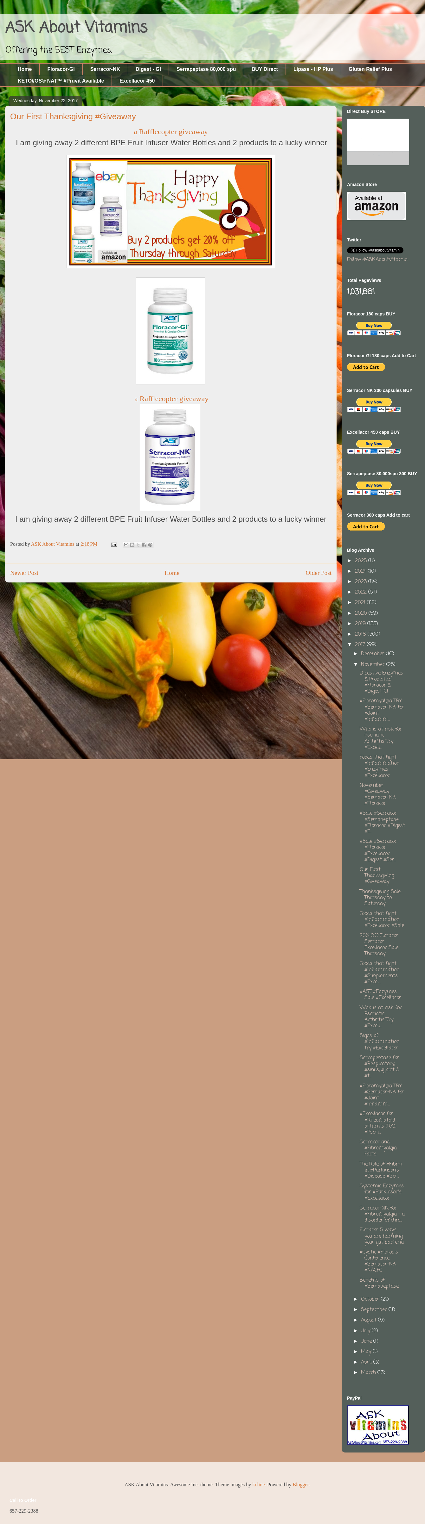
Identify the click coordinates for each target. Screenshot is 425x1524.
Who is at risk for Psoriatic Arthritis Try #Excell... (381, 738)
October (371, 1299)
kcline (258, 1484)
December (373, 654)
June (367, 1341)
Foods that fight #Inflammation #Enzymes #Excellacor (379, 767)
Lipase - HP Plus (313, 69)
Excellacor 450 (137, 81)
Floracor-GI (60, 69)
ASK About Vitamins (76, 28)
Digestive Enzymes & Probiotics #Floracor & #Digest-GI (381, 682)
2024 (361, 571)
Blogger (301, 1484)
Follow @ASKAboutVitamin (377, 260)
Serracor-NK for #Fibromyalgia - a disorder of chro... (382, 1214)
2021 (361, 602)
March (369, 1373)
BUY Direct (265, 69)
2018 (361, 634)
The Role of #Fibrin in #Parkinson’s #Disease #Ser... (381, 1170)
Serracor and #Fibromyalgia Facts (378, 1148)
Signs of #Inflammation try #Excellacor (379, 1042)
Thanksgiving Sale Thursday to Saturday (380, 898)
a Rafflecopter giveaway (171, 132)
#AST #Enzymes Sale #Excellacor (380, 995)
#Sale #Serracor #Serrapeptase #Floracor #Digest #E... (382, 823)
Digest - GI (148, 69)
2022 (361, 592)
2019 (361, 624)
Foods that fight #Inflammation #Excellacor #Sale (382, 920)
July (366, 1331)
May (367, 1352)
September (375, 1310)
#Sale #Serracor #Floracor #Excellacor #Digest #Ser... (378, 851)
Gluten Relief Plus (370, 69)
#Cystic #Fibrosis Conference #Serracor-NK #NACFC (379, 1261)
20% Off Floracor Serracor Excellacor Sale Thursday (379, 945)
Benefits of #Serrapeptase (379, 1283)
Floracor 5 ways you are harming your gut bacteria (382, 1236)
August (369, 1320)
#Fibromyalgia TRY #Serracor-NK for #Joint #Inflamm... (382, 710)
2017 (361, 645)
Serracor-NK (105, 69)
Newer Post (24, 572)
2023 (361, 582)
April (367, 1362)
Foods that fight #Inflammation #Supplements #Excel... (379, 973)
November (373, 665)
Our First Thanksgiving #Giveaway (377, 876)
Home (25, 69)
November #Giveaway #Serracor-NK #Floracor (378, 795)
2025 (361, 561)
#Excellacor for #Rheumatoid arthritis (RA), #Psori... (378, 1123)
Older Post (319, 572)
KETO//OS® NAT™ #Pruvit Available (61, 81)
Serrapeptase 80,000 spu (206, 69)
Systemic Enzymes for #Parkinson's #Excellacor (382, 1192)
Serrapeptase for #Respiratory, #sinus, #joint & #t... (379, 1067)
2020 (362, 613)
